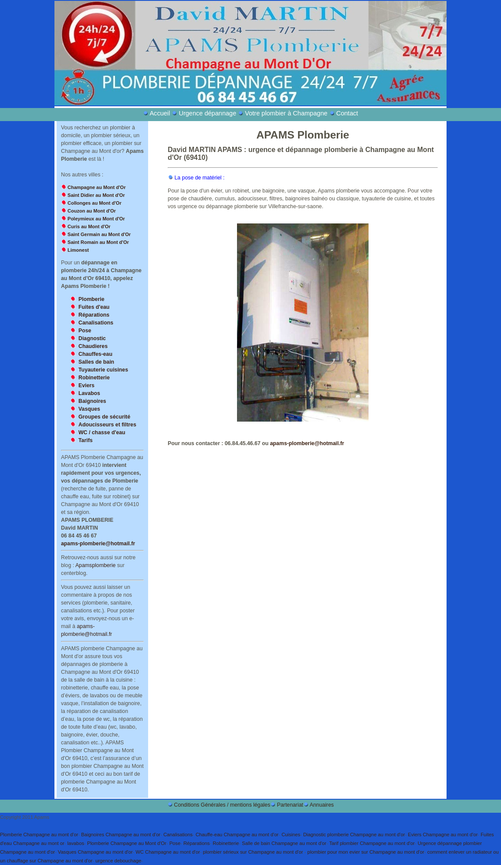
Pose (175, 843)
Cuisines (290, 834)
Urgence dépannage (207, 113)
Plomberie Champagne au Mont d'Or (126, 843)
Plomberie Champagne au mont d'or (39, 834)
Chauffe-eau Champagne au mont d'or (237, 834)
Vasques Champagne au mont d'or (95, 852)
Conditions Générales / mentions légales (222, 805)
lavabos (76, 843)
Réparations (196, 843)
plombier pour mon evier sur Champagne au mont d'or (366, 852)
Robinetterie (226, 843)
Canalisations (178, 834)
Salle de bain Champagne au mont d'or (284, 843)
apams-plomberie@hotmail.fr (98, 544)
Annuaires (322, 805)
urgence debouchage (118, 860)
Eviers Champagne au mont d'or (442, 834)
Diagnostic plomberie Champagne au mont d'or (354, 834)
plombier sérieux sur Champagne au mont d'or (254, 852)
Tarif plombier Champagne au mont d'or (372, 843)
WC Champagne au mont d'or (167, 852)
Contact (347, 113)
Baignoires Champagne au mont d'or (120, 834)
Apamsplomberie (95, 565)
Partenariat (290, 805)
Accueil (160, 113)
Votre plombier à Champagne (286, 113)
